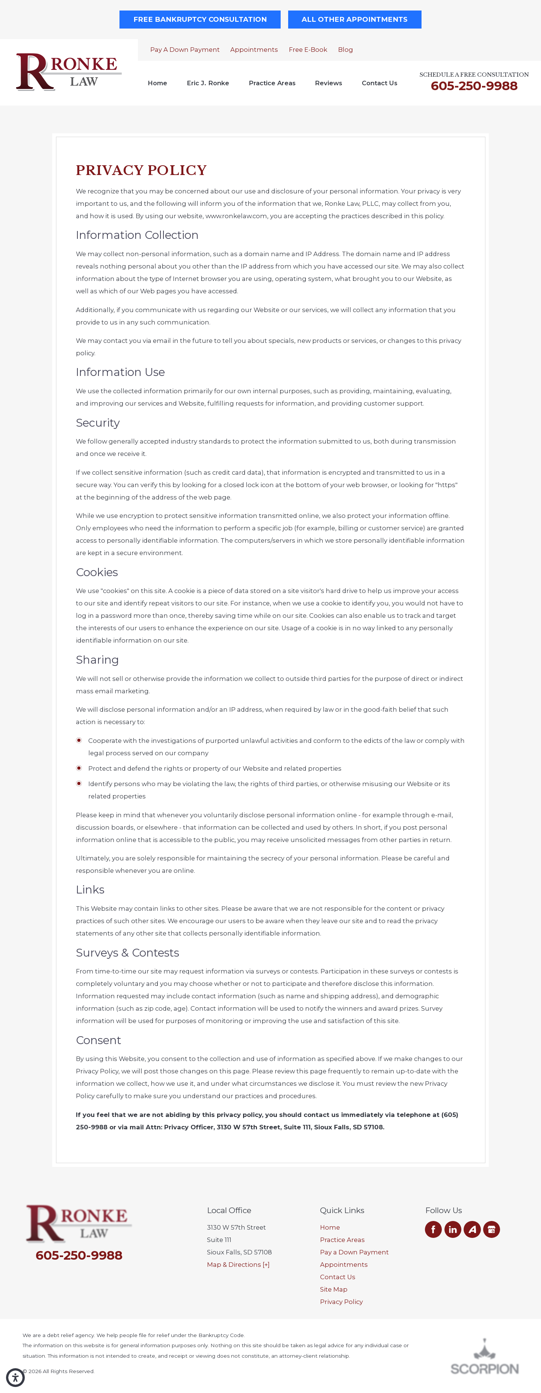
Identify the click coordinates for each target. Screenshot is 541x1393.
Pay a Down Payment (185, 49)
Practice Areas (272, 83)
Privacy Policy (341, 1301)
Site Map (334, 1289)
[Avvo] (472, 1229)
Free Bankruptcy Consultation (200, 19)
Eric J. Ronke (208, 83)
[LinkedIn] (452, 1229)
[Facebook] (433, 1229)
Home (157, 83)
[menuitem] (157, 83)
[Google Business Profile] (491, 1229)
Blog (345, 49)
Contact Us (379, 83)
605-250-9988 (474, 85)
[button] (15, 1377)
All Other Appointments (355, 19)
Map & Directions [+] (238, 1264)
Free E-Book (308, 49)
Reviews (328, 83)
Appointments (254, 49)
